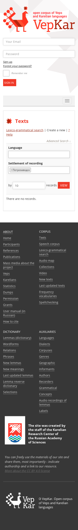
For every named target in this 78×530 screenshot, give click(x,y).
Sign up (7, 62)
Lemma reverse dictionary (14, 384)
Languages (46, 338)
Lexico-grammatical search (24, 130)
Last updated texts (52, 286)
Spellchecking (48, 302)
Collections (46, 267)
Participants (11, 244)
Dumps (8, 292)
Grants (7, 305)
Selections (10, 392)
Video (43, 273)
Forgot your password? (17, 66)
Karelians (9, 280)
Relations (9, 350)
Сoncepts (45, 394)
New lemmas (12, 363)
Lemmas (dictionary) (17, 338)
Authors (44, 375)
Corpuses (45, 350)
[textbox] (12, 154)
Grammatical (48, 388)
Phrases (8, 356)
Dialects (44, 344)
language (15, 148)
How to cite (11, 321)
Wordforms (11, 344)
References (11, 250)
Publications (11, 257)
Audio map (46, 260)
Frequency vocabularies (48, 294)
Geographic (47, 363)
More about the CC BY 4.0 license (27, 471)
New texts (46, 279)
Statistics (9, 286)
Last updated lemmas (18, 375)
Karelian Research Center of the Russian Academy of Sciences (47, 436)
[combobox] (39, 154)
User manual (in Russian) (14, 313)
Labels (43, 411)
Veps (6, 273)
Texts (42, 238)
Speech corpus (49, 244)
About (8, 232)
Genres (44, 356)
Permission (11, 298)
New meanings (13, 369)
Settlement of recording (25, 163)
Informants (46, 369)
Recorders (46, 382)
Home (7, 238)
